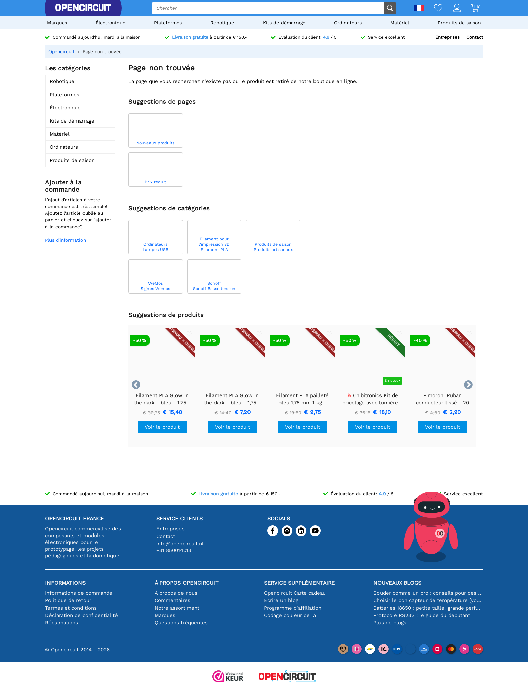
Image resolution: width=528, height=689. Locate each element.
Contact (474, 37)
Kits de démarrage (284, 22)
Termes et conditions (71, 608)
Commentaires (172, 600)
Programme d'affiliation (292, 608)
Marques (57, 22)
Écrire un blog (281, 600)
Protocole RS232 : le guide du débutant (421, 615)
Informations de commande (78, 593)
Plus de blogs (389, 623)
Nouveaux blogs (397, 583)
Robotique (222, 22)
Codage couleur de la (290, 615)
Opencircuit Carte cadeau (295, 593)
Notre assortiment (177, 608)
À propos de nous (176, 593)
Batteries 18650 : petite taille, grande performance (428, 608)
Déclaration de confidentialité (81, 615)
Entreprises (447, 37)
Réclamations (61, 623)
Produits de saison (459, 22)
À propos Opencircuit (187, 583)
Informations (65, 583)
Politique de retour (68, 600)
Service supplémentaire (299, 583)
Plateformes (168, 22)
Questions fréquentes (181, 623)
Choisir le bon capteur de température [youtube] (428, 600)
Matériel (399, 22)
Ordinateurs (348, 22)
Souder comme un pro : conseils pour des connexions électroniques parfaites (428, 593)
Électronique (110, 22)
